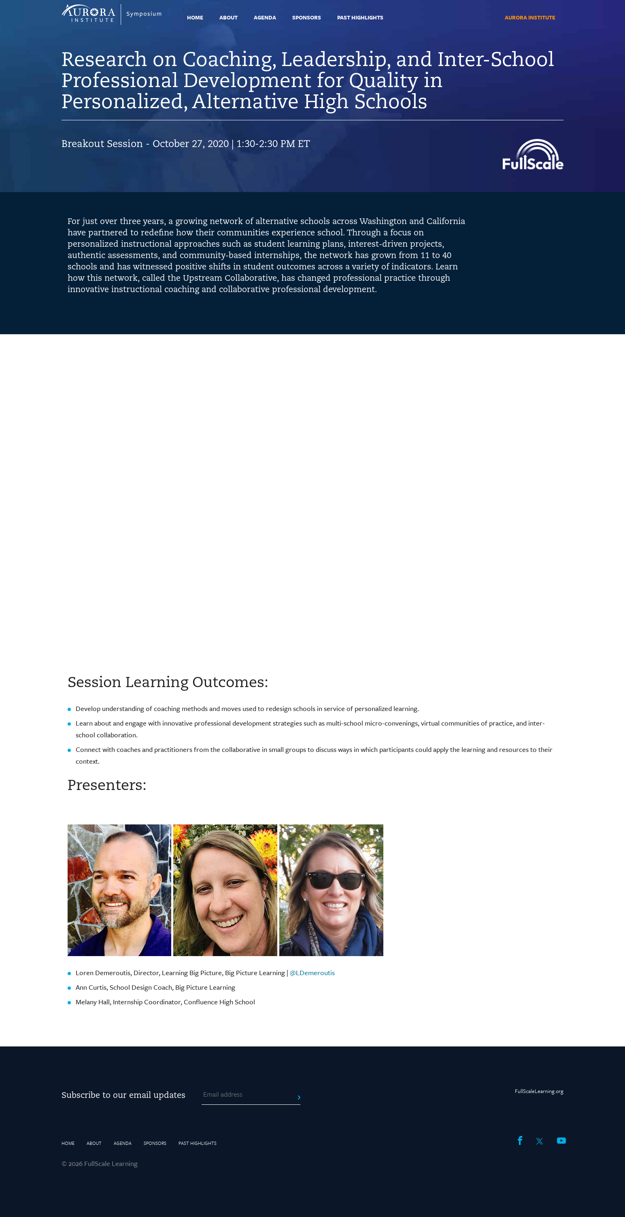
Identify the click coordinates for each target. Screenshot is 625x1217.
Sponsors (306, 17)
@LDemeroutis (312, 972)
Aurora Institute (530, 17)
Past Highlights (360, 17)
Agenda (265, 17)
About (228, 17)
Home (195, 17)
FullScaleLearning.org (539, 1091)
